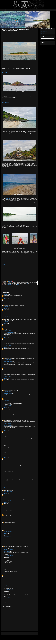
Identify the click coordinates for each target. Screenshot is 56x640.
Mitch (5, 383)
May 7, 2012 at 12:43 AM (7, 340)
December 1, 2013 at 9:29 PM (8, 549)
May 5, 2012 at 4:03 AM (7, 302)
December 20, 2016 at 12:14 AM (8, 589)
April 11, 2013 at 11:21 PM (8, 487)
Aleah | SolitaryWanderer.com (8, 351)
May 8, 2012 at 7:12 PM (7, 371)
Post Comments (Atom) (21, 637)
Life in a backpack (7, 551)
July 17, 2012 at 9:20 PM (7, 423)
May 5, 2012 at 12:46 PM (7, 306)
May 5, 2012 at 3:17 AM (7, 296)
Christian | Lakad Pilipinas (8, 393)
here (27, 283)
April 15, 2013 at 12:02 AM (8, 491)
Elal (7, 282)
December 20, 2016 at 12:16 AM (8, 597)
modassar (5, 323)
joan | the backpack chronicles (9, 332)
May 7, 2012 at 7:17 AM (7, 349)
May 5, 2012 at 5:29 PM (7, 316)
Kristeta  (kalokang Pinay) (8, 361)
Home (20, 633)
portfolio (18, 284)
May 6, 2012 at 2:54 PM (7, 335)
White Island (4, 170)
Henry (5, 312)
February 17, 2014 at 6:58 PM (8, 555)
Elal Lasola (5, 298)
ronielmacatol (6, 294)
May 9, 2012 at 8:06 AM (7, 387)
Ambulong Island (5, 102)
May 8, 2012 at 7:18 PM (7, 376)
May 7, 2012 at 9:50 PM (7, 359)
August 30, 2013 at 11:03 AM (8, 527)
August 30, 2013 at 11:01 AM (8, 519)
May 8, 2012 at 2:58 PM (7, 365)
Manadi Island (8, 198)
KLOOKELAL (43, 29)
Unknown (5, 513)
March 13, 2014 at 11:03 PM (8, 563)
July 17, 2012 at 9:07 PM (7, 417)
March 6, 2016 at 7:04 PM (7, 585)
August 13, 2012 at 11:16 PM (8, 428)
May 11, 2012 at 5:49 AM (7, 400)
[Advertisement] (10, 33)
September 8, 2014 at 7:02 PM (8, 572)
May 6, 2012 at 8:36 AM (7, 330)
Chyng (5, 402)
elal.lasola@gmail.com (44, 31)
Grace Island (4, 72)
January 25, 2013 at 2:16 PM (8, 442)
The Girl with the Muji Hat (7, 536)
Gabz (5, 483)
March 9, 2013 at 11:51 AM (8, 455)
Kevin (5, 574)
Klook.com (3, 35)
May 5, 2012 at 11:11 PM (7, 321)
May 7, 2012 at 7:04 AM (7, 345)
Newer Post (4, 633)
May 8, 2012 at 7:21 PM (7, 381)
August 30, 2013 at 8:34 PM (8, 531)
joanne (5, 545)
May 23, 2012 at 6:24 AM (7, 405)
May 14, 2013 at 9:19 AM (7, 500)
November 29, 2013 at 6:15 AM (8, 543)
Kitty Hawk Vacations (7, 425)
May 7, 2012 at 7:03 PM (7, 355)
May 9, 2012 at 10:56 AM (7, 391)
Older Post (35, 633)
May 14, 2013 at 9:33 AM (7, 504)
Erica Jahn (5, 533)
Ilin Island (4, 137)
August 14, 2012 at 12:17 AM (8, 433)
